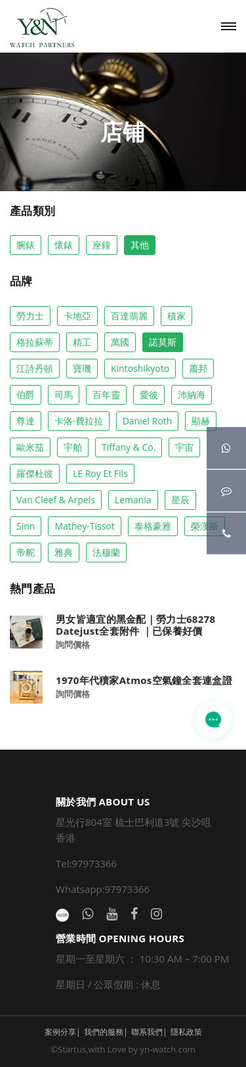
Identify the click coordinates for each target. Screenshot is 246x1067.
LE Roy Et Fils (100, 473)
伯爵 (25, 394)
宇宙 (184, 447)
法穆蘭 (106, 552)
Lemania (133, 499)
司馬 (63, 394)
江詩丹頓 (34, 368)
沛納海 (191, 394)
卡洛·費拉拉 (78, 421)
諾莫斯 (162, 342)
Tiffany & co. (128, 447)
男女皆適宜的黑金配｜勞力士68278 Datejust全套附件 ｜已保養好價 (135, 624)
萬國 (120, 342)
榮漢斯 (204, 526)
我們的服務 (103, 1031)
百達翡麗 (129, 315)
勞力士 (30, 315)
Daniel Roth (148, 421)
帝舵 (25, 552)
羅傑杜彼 (34, 473)
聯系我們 (147, 1031)
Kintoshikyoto (140, 368)
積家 (176, 315)
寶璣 (82, 368)
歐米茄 (30, 447)
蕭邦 (198, 368)
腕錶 (25, 244)
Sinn (25, 526)
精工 (82, 342)
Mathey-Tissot (84, 526)
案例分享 (60, 1031)
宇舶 (73, 447)
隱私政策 (186, 1031)
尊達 (25, 421)
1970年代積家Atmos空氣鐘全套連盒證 (144, 680)
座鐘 (101, 244)
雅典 (63, 552)
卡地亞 (77, 315)
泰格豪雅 (152, 526)
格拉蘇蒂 (34, 342)
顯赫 (201, 421)
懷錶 (63, 244)
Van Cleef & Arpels (55, 499)
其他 (140, 244)
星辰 (180, 499)
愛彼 (149, 394)
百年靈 (106, 394)
